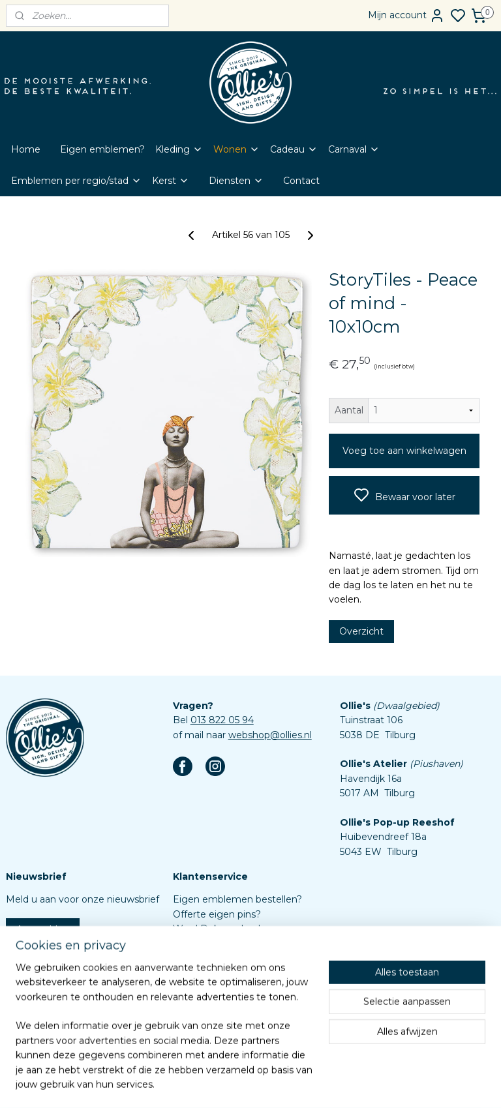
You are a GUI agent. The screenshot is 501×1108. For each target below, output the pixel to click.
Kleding (179, 149)
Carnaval (354, 149)
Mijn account (406, 15)
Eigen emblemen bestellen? (237, 899)
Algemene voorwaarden (228, 987)
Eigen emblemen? (102, 149)
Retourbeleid (202, 972)
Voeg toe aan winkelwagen (404, 451)
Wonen (236, 149)
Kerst (170, 181)
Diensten (236, 181)
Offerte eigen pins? (217, 914)
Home (25, 149)
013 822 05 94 (222, 720)
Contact (301, 181)
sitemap (279, 1083)
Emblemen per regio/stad (76, 181)
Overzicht (361, 631)
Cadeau (294, 149)
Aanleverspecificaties (221, 1031)
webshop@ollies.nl (270, 735)
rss (303, 1083)
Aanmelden (42, 929)
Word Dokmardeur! (216, 929)
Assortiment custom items (234, 1016)
